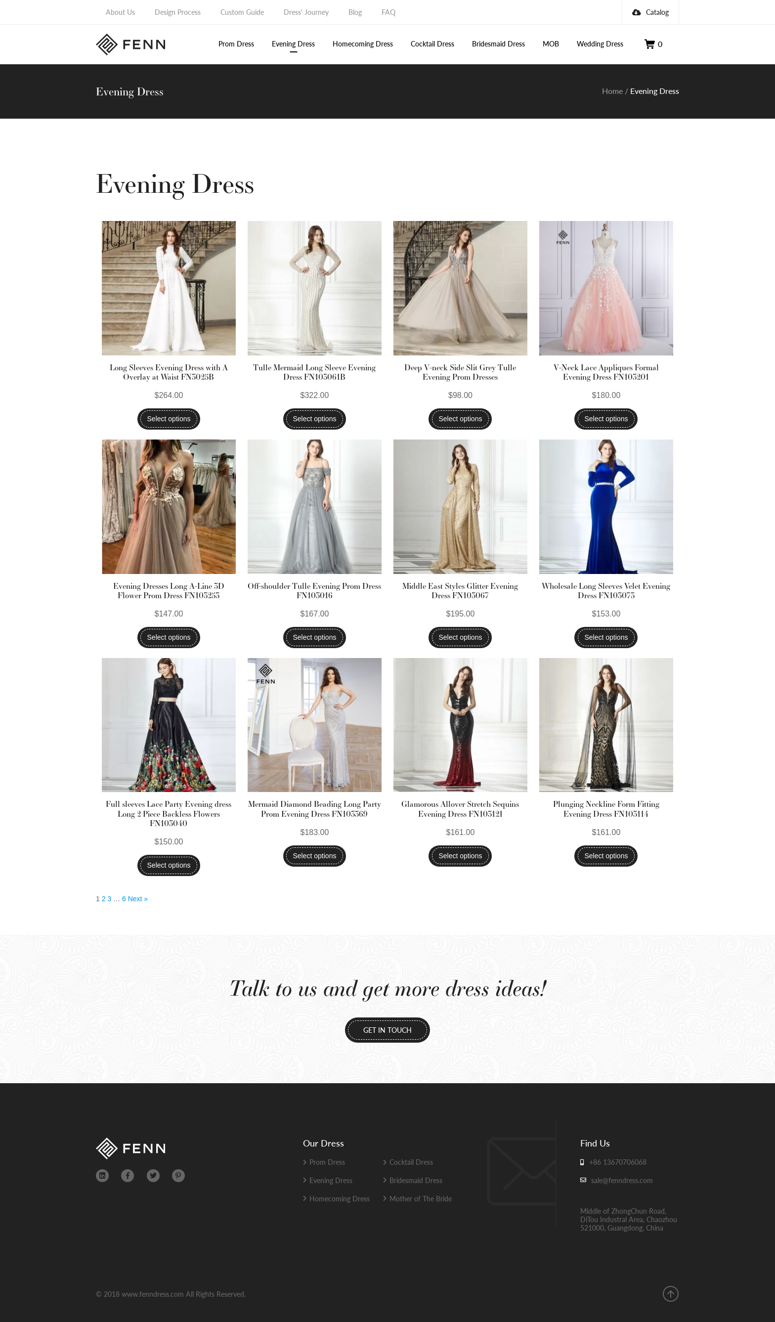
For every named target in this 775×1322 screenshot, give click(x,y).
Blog (355, 12)
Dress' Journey (306, 12)
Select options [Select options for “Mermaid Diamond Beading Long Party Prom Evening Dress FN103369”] (315, 856)
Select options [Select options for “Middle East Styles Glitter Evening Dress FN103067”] (460, 637)
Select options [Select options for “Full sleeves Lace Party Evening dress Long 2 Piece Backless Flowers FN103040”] (169, 865)
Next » (138, 899)
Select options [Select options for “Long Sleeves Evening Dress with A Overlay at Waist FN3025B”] (169, 419)
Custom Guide (242, 12)
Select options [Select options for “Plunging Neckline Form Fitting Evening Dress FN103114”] (606, 856)
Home (612, 90)
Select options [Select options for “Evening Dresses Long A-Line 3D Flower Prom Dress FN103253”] (169, 637)
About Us (120, 12)
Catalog (650, 12)
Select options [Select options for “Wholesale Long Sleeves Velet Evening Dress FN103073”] (606, 637)
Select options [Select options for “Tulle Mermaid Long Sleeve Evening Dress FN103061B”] (315, 419)
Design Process (178, 12)
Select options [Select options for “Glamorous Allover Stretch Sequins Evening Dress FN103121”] (460, 856)
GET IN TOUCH (387, 1030)
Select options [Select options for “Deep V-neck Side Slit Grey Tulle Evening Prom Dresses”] (460, 419)
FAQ (388, 12)
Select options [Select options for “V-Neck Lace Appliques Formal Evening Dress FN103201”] (606, 419)
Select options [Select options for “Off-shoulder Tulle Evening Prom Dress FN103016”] (315, 637)
